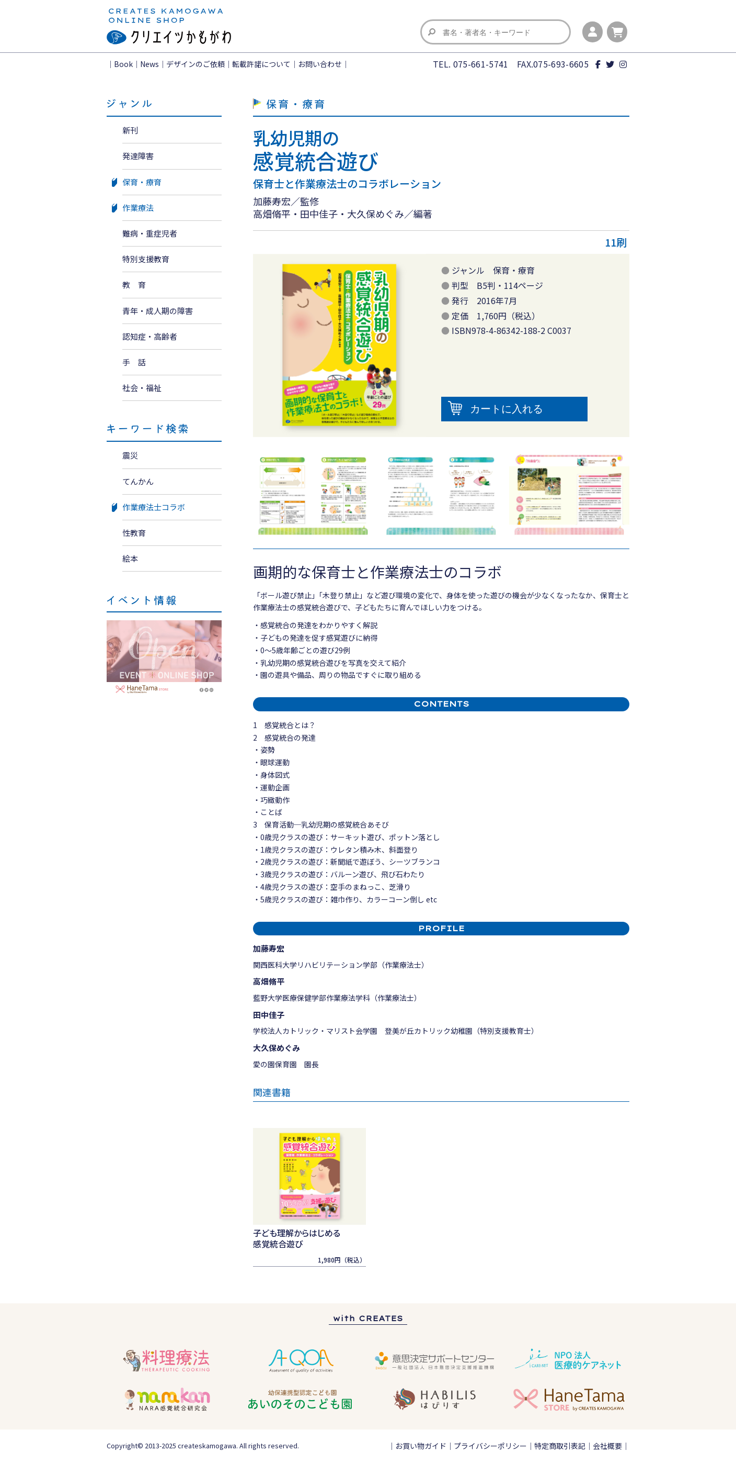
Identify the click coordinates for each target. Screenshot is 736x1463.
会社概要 (607, 1445)
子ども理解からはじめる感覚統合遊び (296, 1238)
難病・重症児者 (149, 233)
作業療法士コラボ (153, 506)
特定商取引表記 (559, 1445)
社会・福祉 (142, 387)
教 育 (134, 284)
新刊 (130, 130)
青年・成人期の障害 (157, 310)
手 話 (134, 361)
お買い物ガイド (420, 1445)
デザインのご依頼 (195, 64)
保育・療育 (142, 181)
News (149, 64)
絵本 (130, 558)
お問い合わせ (320, 64)
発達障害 (138, 155)
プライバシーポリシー (490, 1445)
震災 (130, 455)
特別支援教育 (145, 258)
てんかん (138, 481)
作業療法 (138, 207)
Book (123, 64)
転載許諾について (261, 64)
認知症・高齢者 (149, 336)
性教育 (134, 532)
